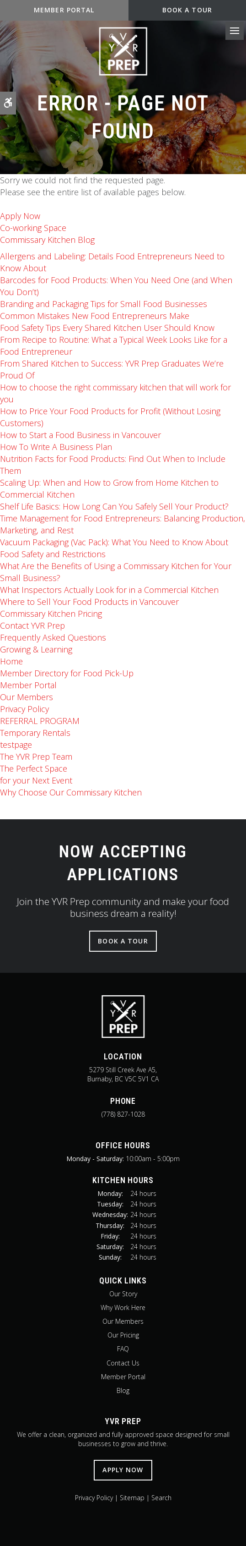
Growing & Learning (36, 649)
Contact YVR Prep (32, 625)
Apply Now (20, 215)
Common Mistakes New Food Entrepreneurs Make (94, 315)
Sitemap (132, 1497)
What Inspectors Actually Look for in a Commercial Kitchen (109, 589)
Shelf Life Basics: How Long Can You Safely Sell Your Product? (114, 506)
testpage (16, 744)
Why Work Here (123, 1307)
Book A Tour (187, 9)
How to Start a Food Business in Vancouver (80, 434)
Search (161, 1497)
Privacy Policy (24, 708)
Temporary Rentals (35, 732)
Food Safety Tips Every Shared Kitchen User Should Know (107, 327)
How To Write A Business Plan (56, 446)
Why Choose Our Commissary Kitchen (71, 792)
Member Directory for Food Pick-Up (67, 673)
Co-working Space (33, 227)
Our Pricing (123, 1335)
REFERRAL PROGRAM (40, 720)
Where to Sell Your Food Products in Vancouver (89, 601)
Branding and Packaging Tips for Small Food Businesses (103, 303)
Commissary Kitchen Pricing (51, 613)
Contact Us (123, 1363)
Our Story (123, 1293)
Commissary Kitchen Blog (47, 239)
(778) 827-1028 (123, 1114)
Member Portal (28, 685)
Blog (123, 1390)
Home (11, 661)
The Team (36, 756)
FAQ (123, 1348)
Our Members (26, 696)
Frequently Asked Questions (53, 637)
